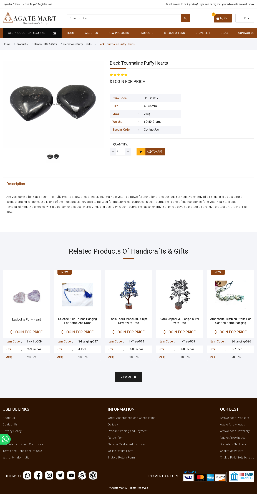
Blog (224, 33)
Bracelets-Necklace (233, 444)
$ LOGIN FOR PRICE (127, 81)
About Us (91, 33)
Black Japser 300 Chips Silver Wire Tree (179, 321)
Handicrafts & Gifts (45, 44)
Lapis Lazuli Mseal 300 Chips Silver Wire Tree (129, 321)
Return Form (116, 437)
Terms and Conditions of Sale (22, 451)
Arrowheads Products (234, 418)
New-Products (119, 33)
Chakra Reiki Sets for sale (237, 457)
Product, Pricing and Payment (127, 431)
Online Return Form (120, 451)
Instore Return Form (121, 457)
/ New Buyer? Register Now (37, 4)
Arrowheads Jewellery (235, 431)
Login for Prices (11, 4)
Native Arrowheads (233, 437)
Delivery (113, 424)
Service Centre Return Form (126, 444)
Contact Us (246, 33)
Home (70, 33)
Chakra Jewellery (231, 451)
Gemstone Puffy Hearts (77, 44)
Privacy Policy (12, 431)
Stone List (202, 33)
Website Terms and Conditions (23, 444)
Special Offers (174, 33)
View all (128, 377)
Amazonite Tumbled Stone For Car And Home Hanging (230, 321)
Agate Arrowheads (232, 424)
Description (15, 184)
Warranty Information (17, 457)
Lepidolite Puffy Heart (26, 319)
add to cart (149, 151)
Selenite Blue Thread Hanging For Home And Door (77, 321)
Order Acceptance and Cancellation (131, 418)
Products (146, 33)
